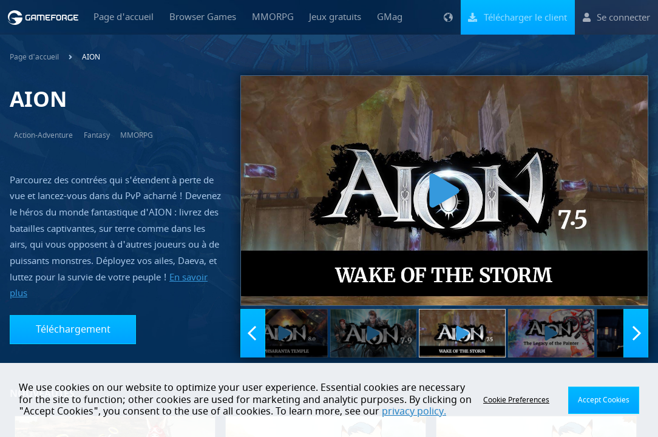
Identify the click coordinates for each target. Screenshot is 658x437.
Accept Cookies (603, 400)
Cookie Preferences (516, 400)
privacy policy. (414, 411)
